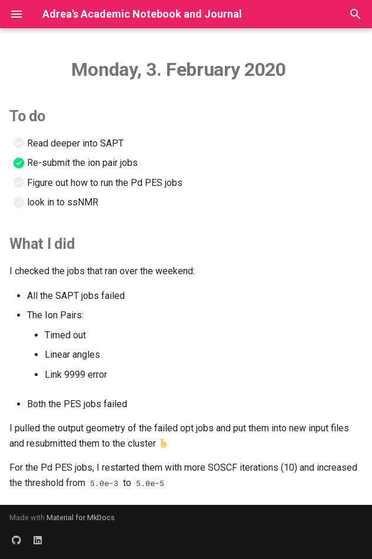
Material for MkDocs (80, 517)
